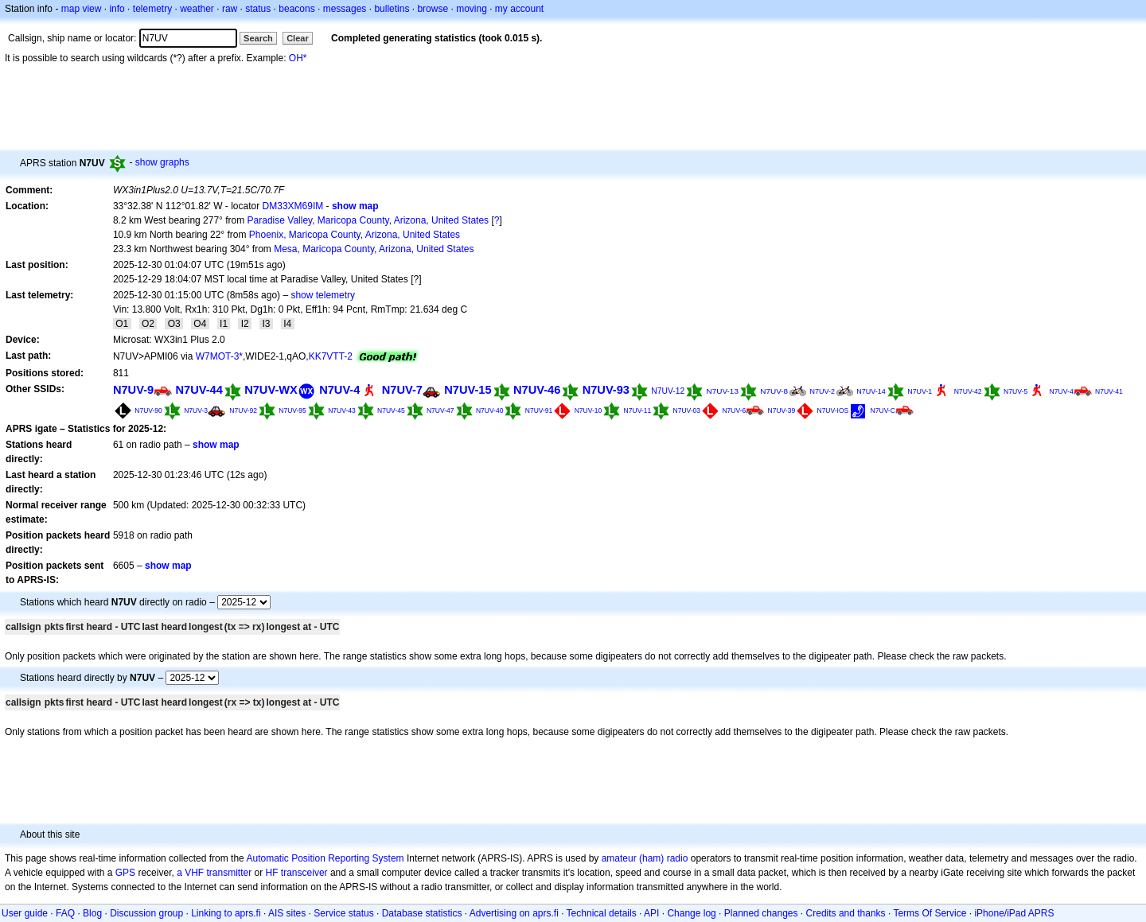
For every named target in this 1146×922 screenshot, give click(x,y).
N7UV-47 (440, 410)
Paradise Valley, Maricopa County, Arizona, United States (368, 220)
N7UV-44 (198, 389)
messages (345, 8)
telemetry (152, 8)
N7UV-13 (723, 391)
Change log (691, 913)
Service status (343, 913)
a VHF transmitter (214, 872)
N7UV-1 (919, 391)
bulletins (391, 8)
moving (471, 8)
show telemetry (322, 295)
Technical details (602, 913)
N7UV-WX (271, 389)
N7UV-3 (196, 410)
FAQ (65, 913)
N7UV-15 (467, 389)
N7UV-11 (638, 410)
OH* (298, 58)
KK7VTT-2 (331, 356)
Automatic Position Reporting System (324, 858)
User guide (25, 913)
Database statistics (422, 913)
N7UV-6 (734, 410)
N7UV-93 (606, 389)
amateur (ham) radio (645, 858)
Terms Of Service (929, 913)
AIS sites (287, 913)
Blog (92, 913)
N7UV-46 (536, 389)
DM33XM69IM (293, 206)
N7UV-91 (539, 410)
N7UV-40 (490, 410)
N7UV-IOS (832, 410)
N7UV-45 (391, 410)
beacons (296, 8)
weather (197, 8)
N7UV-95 (292, 410)
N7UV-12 (667, 391)
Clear (297, 38)
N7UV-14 (871, 391)
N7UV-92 (243, 410)
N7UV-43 (342, 410)
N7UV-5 (1015, 391)
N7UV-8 (774, 391)
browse (432, 8)
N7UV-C (883, 410)
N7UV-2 (822, 391)
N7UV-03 (687, 410)
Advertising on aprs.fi (514, 913)
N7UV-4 (339, 389)
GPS (125, 872)
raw (229, 8)
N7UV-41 (1109, 391)
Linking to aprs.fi (225, 913)
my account (519, 8)
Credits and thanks (846, 913)
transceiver (304, 872)
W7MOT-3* (219, 356)
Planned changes (761, 913)
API (651, 913)
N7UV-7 (402, 389)
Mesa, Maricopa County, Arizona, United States (374, 249)
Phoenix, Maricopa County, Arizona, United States (354, 234)
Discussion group (146, 913)
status (258, 8)
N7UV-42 (968, 391)
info (116, 8)
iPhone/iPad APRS (1014, 913)
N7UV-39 (782, 410)
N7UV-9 (133, 389)
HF (272, 872)
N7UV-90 (148, 410)
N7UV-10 (588, 410)
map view (81, 8)
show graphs (162, 162)
